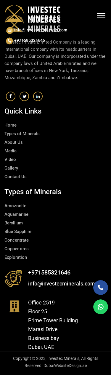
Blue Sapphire (17, 231)
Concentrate (16, 240)
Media (10, 151)
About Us (13, 142)
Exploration (15, 257)
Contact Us (15, 176)
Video (10, 159)
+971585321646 (25, 40)
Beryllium (13, 223)
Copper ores (16, 248)
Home (10, 125)
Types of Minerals (22, 133)
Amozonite (15, 205)
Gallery (11, 168)
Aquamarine (16, 214)
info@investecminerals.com (36, 30)
